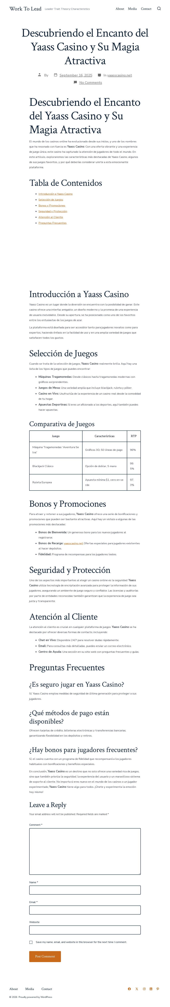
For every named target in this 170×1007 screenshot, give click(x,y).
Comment (35, 825)
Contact (146, 8)
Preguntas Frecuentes (53, 223)
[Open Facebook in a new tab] (129, 989)
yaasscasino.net (119, 75)
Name (33, 882)
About (120, 8)
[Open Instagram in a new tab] (144, 989)
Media (132, 8)
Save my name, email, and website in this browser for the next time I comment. (81, 942)
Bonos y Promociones (52, 205)
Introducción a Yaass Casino (56, 194)
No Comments (90, 82)
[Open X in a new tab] (137, 989)
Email (33, 902)
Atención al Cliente (51, 217)
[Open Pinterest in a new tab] (158, 989)
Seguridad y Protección (53, 211)
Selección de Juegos (51, 200)
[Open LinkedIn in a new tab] (151, 989)
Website (34, 922)
